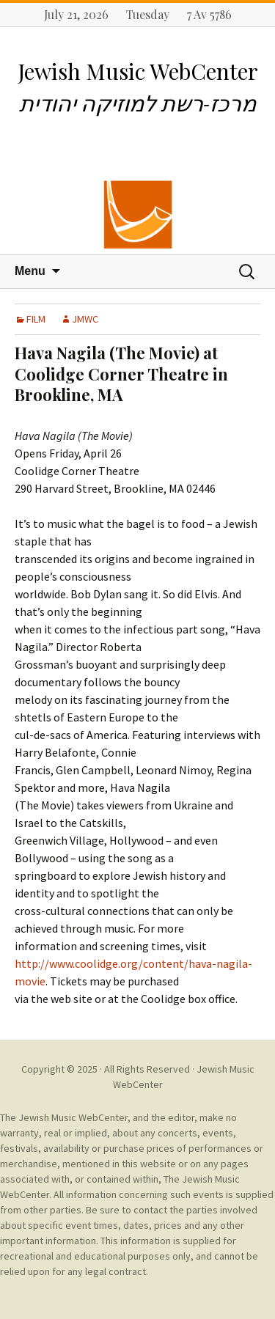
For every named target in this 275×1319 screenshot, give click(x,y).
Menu (30, 271)
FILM (35, 319)
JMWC (85, 319)
